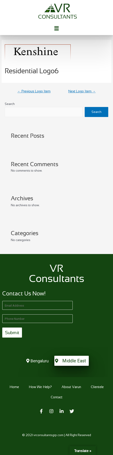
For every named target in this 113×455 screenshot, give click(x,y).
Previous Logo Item (34, 91)
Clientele (97, 387)
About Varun (71, 387)
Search (10, 104)
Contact (57, 397)
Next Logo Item (82, 91)
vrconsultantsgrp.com (48, 435)
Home (14, 387)
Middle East (74, 360)
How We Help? (40, 387)
